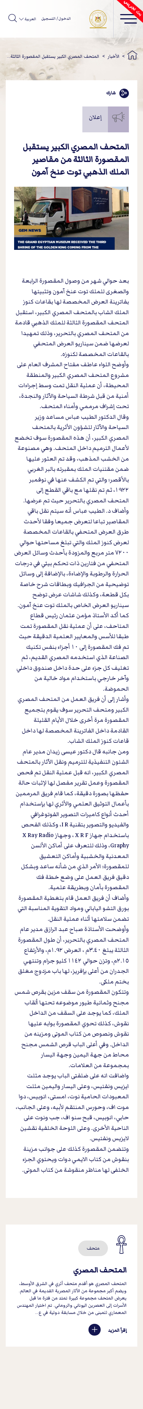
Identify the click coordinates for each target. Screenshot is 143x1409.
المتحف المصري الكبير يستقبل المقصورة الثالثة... (53, 56)
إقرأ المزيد (107, 1330)
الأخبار (113, 56)
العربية (30, 19)
